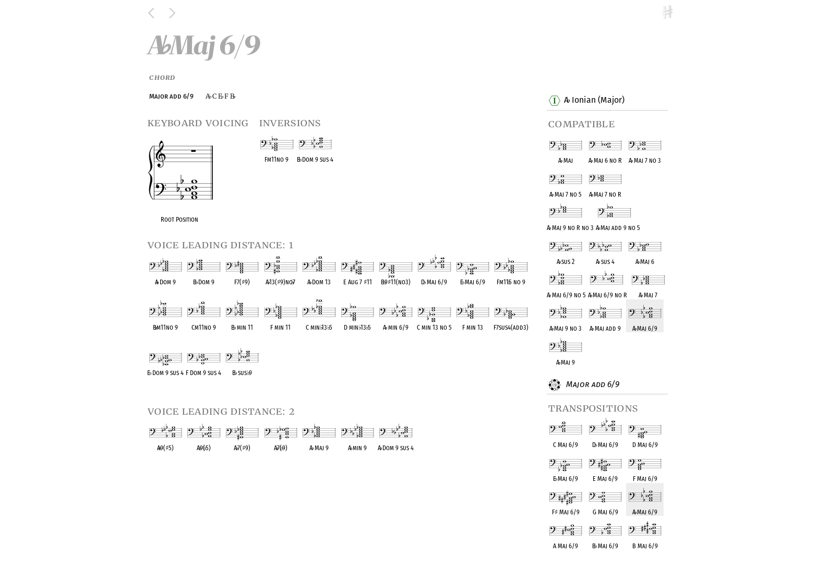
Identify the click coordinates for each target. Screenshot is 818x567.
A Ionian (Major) (593, 100)
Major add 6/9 (591, 385)
